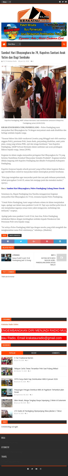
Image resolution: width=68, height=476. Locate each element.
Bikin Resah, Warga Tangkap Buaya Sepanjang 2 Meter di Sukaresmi (40, 400)
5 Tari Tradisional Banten (23, 358)
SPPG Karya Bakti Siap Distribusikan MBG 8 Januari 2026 (36, 379)
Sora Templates (30, 473)
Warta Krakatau (14, 235)
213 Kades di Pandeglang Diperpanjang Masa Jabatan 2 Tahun (38, 411)
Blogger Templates (44, 473)
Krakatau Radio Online (9, 324)
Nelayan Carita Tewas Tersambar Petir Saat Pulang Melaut (36, 369)
